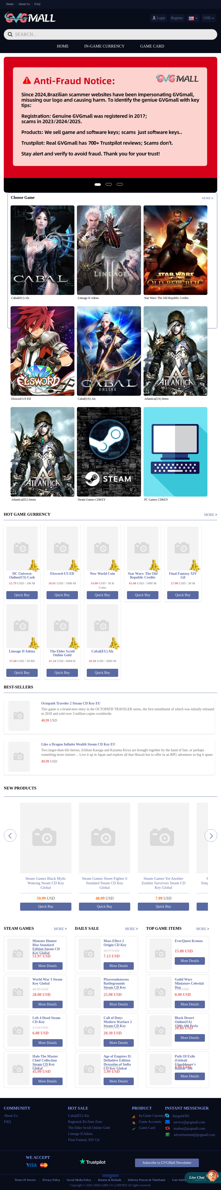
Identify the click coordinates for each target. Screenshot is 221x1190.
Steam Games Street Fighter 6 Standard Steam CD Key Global (104, 883)
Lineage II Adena (80, 1134)
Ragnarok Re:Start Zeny (85, 1122)
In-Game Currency (104, 46)
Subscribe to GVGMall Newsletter (167, 1163)
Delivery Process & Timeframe (146, 1180)
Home (10, 4)
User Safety (179, 1180)
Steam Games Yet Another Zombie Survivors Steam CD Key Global (164, 883)
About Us (24, 4)
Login (158, 18)
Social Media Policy (79, 1180)
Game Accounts (146, 1121)
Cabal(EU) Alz (78, 1116)
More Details (47, 966)
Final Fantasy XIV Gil (84, 1140)
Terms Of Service (25, 1180)
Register (177, 18)
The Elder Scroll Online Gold (89, 1128)
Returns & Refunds (109, 1180)
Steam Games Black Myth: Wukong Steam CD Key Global (45, 883)
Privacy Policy (51, 1180)
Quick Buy (22, 595)
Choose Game (23, 197)
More (207, 198)
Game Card (152, 46)
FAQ (37, 4)
